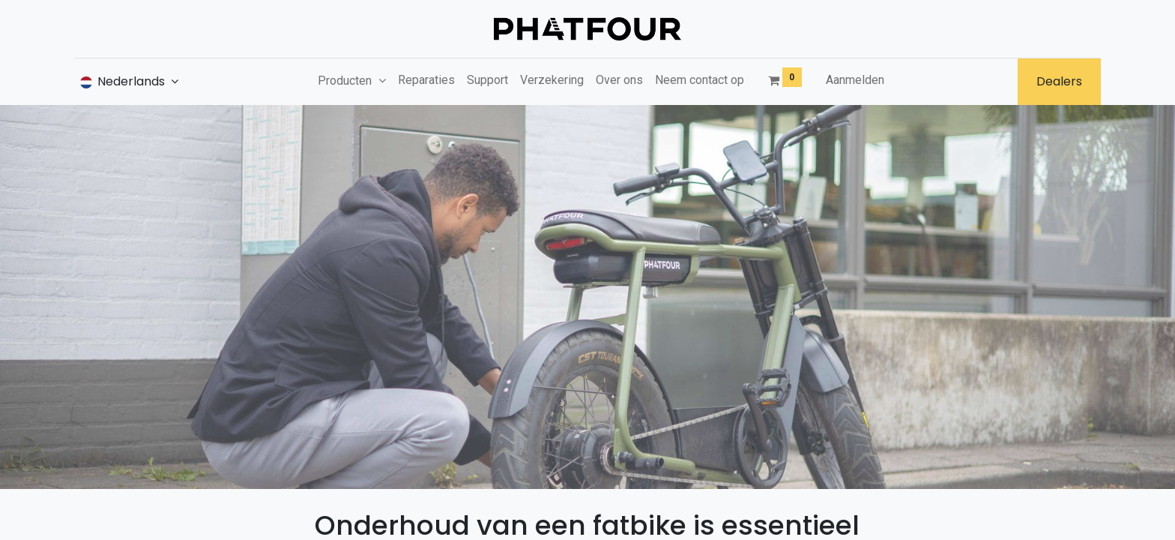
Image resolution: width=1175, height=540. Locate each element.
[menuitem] (426, 80)
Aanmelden (855, 80)
